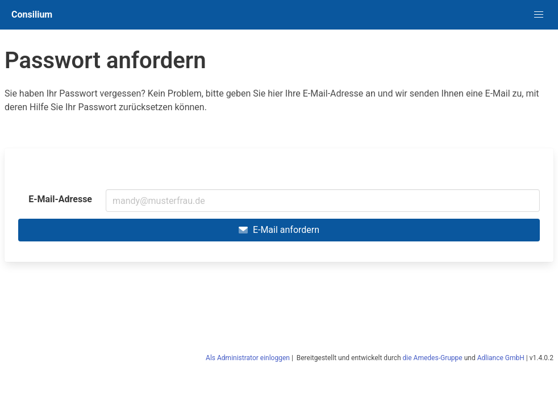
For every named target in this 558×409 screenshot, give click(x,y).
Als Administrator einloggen (248, 358)
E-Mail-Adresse (60, 199)
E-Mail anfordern (279, 229)
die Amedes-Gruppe (433, 358)
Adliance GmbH (500, 358)
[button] (538, 15)
